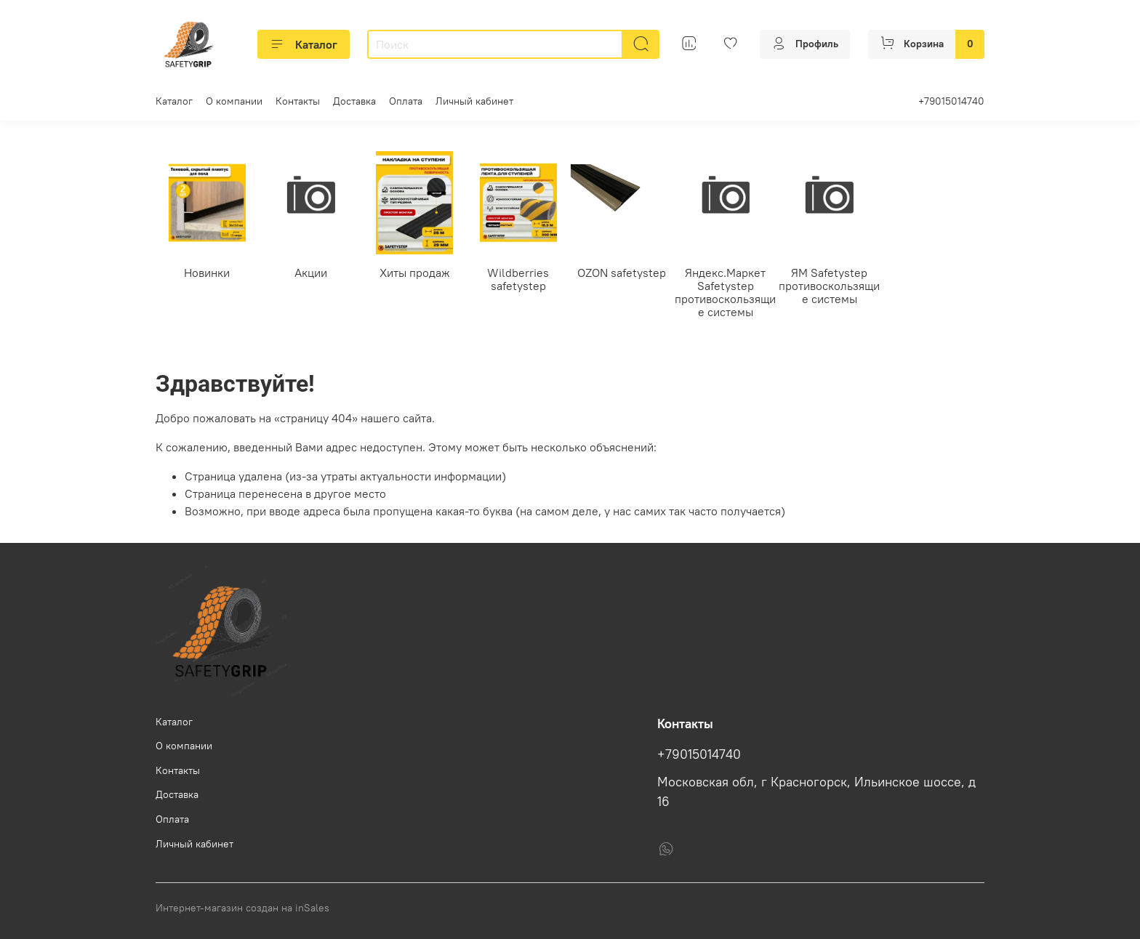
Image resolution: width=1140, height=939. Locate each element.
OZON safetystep (621, 272)
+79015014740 (951, 101)
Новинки (207, 272)
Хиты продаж (415, 272)
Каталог (303, 44)
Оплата (405, 101)
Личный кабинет (474, 101)
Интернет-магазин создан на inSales (242, 907)
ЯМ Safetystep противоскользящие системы (829, 285)
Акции (310, 272)
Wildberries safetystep (518, 278)
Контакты (298, 101)
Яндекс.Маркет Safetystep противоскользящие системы (725, 291)
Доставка (354, 101)
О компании (234, 101)
